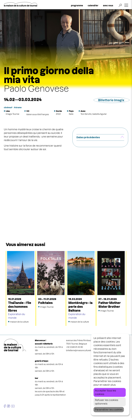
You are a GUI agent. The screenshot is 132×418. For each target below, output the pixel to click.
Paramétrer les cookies (109, 409)
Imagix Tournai (12, 114)
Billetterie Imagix (111, 100)
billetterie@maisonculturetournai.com (83, 350)
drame (18, 107)
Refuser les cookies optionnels (106, 402)
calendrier (93, 5)
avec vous (108, 5)
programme (77, 5)
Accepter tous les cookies (105, 392)
